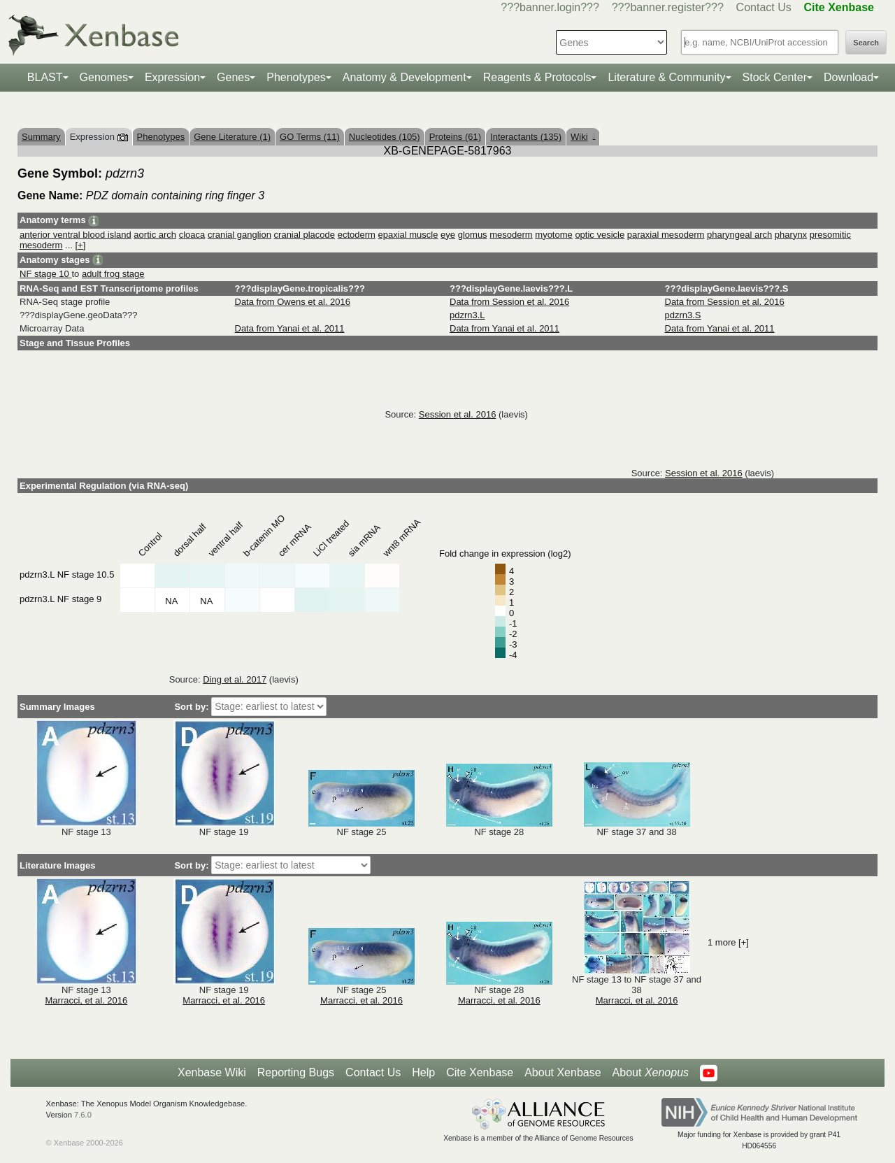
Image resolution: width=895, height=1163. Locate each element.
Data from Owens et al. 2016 (292, 302)
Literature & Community (666, 77)
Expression (172, 77)
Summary (41, 136)
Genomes (104, 77)
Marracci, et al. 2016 (86, 1000)
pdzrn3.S (683, 315)
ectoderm (356, 234)
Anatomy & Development (404, 77)
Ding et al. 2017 (234, 679)
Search (866, 42)
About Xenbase (562, 1072)
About (651, 1072)
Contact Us (764, 7)
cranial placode (304, 234)
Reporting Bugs (295, 1072)
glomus (472, 234)
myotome (553, 234)
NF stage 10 (45, 274)
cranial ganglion (239, 234)
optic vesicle (599, 234)
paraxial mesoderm (666, 234)
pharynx (791, 234)
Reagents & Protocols (537, 77)
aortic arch (155, 234)
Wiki (583, 136)
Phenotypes (296, 77)
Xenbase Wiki (212, 1072)
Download (848, 77)
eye (448, 234)
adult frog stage (113, 274)
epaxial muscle (408, 234)
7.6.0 (83, 1115)
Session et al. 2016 (457, 414)
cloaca (192, 234)
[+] (80, 245)
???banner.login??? (550, 7)
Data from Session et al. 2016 (509, 302)
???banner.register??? (668, 7)
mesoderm (510, 234)
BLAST (45, 77)
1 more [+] (728, 942)
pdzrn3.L (467, 315)
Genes (233, 77)
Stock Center (775, 77)
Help (423, 1072)
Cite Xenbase (479, 1072)
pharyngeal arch (739, 234)
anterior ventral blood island (75, 234)
